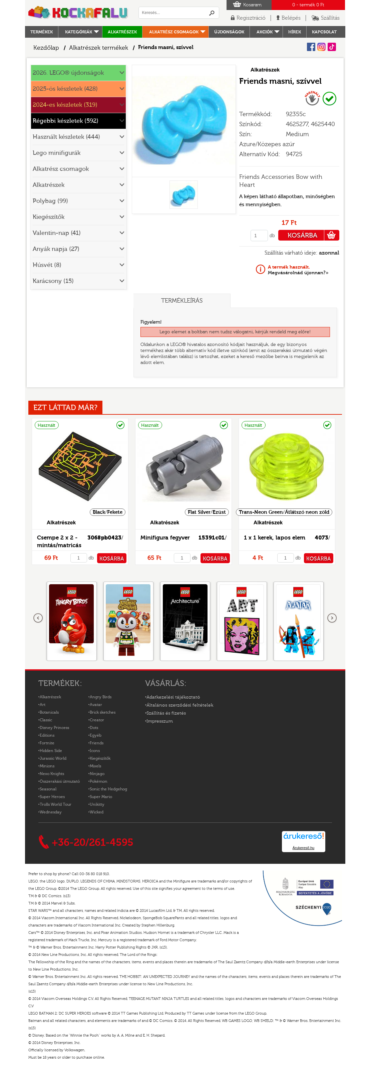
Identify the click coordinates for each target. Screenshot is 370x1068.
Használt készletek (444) (66, 136)
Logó (78, 13)
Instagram (321, 47)
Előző (38, 618)
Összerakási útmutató (60, 781)
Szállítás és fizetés (166, 713)
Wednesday (51, 812)
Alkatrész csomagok (174, 31)
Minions (47, 766)
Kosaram (252, 5)
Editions (47, 735)
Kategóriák (78, 31)
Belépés (291, 18)
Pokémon (98, 781)
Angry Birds (100, 697)
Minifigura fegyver (165, 538)
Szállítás (330, 18)
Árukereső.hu (303, 848)
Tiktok (332, 47)
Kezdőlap (46, 47)
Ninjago (97, 773)
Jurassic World (53, 758)
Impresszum (159, 721)
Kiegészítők (48, 217)
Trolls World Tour (55, 804)
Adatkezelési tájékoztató (173, 697)
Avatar (96, 704)
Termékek (41, 31)
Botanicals (49, 712)
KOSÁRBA (313, 235)
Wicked (96, 812)
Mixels (95, 766)
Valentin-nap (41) (57, 233)
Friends (96, 743)
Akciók (265, 31)
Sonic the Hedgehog (108, 789)
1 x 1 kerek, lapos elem (274, 538)
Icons (95, 750)
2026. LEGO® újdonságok (68, 72)
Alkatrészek (122, 31)
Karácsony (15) (53, 281)
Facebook (311, 47)
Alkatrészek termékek (98, 47)
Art (42, 704)
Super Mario (101, 796)
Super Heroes (52, 796)
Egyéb (95, 735)
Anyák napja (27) (56, 249)
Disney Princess (54, 727)
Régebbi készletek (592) (65, 120)
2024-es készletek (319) (65, 104)
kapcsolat (324, 31)
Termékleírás (182, 300)
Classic (46, 720)
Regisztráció (251, 18)
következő (332, 618)
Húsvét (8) (47, 265)
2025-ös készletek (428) (65, 88)
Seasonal (48, 789)
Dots (94, 727)
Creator (97, 720)
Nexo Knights (52, 773)
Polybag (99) (50, 201)
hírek (294, 31)
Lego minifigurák (56, 152)
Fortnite (47, 743)
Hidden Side (51, 750)
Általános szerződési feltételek (179, 705)
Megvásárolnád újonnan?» (298, 270)
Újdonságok (229, 31)
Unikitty (97, 804)
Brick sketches (102, 712)
